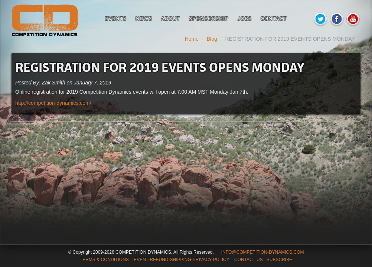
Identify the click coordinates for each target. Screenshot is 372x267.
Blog (212, 39)
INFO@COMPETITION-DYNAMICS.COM (262, 252)
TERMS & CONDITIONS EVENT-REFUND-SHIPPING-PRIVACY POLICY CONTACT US (171, 259)
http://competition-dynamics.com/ (53, 103)
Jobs (245, 18)
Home (192, 39)
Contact (274, 18)
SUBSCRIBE (279, 259)
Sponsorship (209, 18)
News (144, 18)
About (170, 18)
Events (116, 18)
